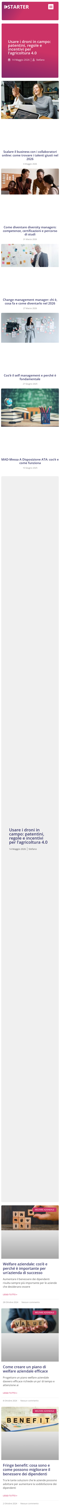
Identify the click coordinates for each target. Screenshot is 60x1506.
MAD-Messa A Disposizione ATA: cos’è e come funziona (30, 461)
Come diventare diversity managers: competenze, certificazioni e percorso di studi (30, 231)
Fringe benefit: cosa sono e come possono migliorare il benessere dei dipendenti (26, 1469)
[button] (50, 6)
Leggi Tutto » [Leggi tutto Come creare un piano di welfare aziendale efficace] (10, 1392)
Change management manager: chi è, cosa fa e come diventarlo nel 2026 (30, 301)
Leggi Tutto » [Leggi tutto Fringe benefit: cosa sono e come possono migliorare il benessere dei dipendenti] (10, 1495)
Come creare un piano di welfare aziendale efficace (25, 1369)
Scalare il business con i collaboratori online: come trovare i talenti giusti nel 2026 (30, 155)
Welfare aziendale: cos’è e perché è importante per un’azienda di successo (25, 1268)
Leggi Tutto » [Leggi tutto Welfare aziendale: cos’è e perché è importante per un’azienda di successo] (10, 1294)
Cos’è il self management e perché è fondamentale (30, 377)
